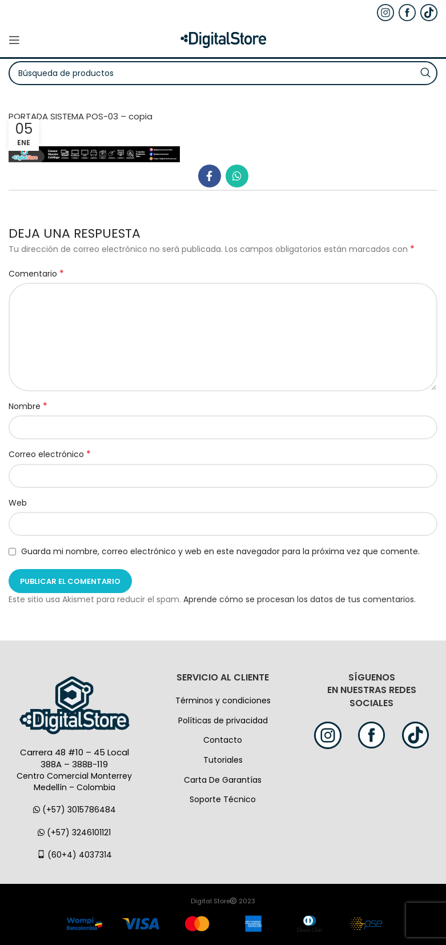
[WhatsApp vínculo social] (237, 176)
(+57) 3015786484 (74, 809)
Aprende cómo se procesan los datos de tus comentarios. (299, 599)
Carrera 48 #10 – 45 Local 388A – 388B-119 (74, 758)
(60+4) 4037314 (74, 854)
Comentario (36, 273)
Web (18, 502)
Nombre (28, 406)
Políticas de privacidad (223, 720)
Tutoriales (223, 760)
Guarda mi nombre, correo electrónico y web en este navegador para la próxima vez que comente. (220, 551)
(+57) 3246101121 (74, 832)
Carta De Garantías (223, 780)
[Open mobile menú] (14, 40)
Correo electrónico (50, 454)
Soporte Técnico (223, 799)
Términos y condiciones (223, 700)
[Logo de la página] (223, 39)
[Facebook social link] (209, 176)
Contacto (222, 740)
